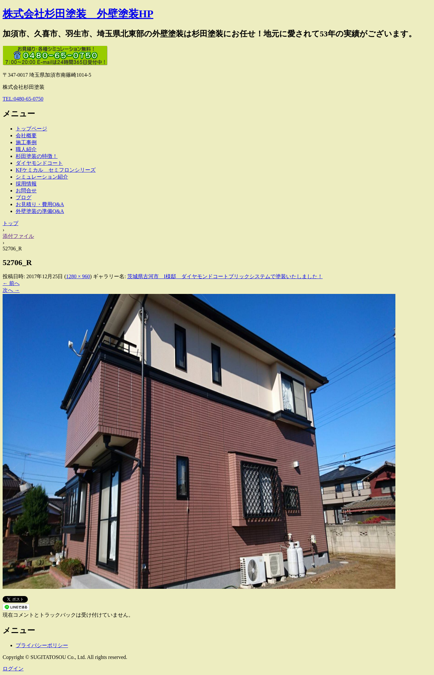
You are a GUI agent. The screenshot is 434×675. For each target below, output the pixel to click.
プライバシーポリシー (42, 645)
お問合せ (26, 190)
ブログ (23, 197)
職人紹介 (26, 149)
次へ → (11, 290)
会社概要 (26, 135)
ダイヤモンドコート (39, 163)
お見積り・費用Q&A (40, 204)
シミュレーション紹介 (42, 177)
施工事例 (26, 142)
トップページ (31, 128)
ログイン (13, 668)
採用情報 (26, 183)
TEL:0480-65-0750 (23, 99)
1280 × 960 (78, 276)
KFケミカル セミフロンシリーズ (56, 170)
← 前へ (11, 283)
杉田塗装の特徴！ (37, 156)
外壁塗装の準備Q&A (40, 211)
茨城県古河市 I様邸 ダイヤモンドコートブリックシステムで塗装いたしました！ (225, 276)
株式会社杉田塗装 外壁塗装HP (78, 14)
